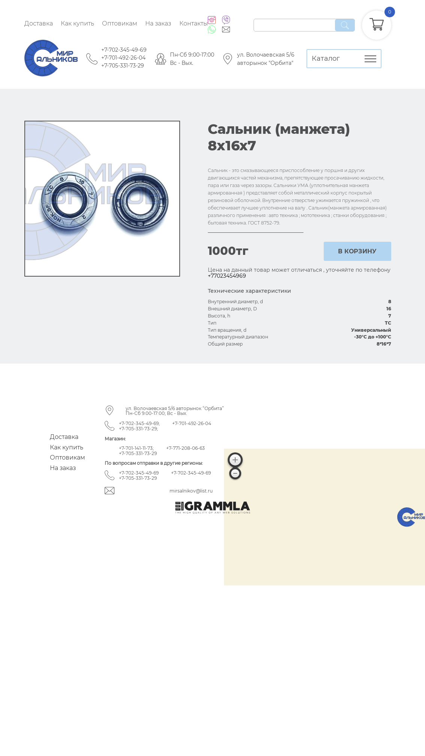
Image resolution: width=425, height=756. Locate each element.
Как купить (77, 23)
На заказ (158, 23)
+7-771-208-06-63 (185, 448)
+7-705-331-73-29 (122, 66)
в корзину (357, 251)
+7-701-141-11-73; (136, 448)
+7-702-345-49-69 (124, 50)
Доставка (38, 23)
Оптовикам (119, 23)
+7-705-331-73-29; (138, 428)
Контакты (193, 23)
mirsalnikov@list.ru (191, 491)
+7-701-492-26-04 (123, 58)
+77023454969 (227, 275)
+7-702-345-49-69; (139, 423)
